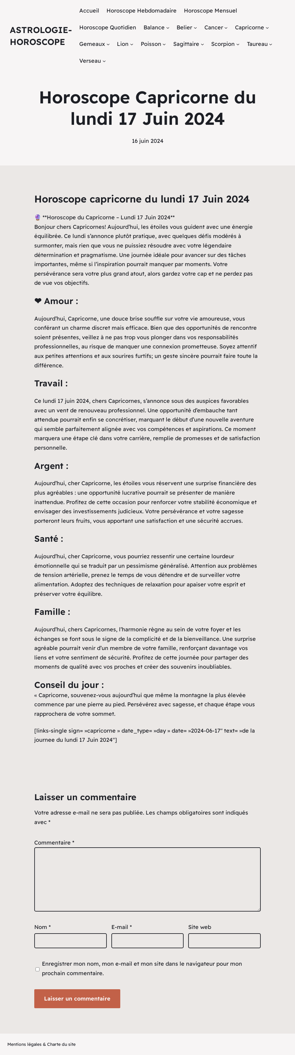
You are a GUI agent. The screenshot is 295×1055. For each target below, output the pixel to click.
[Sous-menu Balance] (168, 27)
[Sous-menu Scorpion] (238, 44)
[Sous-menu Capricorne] (267, 27)
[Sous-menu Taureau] (270, 44)
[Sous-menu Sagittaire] (202, 44)
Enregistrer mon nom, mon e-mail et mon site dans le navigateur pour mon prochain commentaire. (142, 968)
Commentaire (54, 842)
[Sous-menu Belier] (195, 27)
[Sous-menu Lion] (131, 44)
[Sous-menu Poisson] (164, 44)
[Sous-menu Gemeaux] (108, 44)
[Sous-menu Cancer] (226, 27)
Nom (42, 927)
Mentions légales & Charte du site (41, 1044)
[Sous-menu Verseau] (104, 61)
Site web (199, 927)
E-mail (121, 927)
